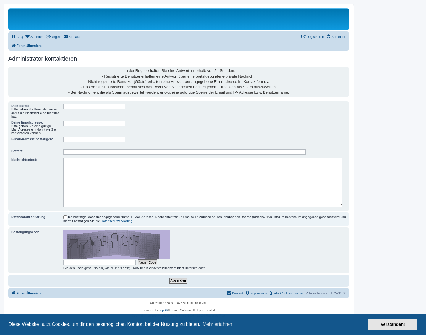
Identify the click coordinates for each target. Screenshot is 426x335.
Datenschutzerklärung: (28, 217)
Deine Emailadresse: (27, 122)
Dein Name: (20, 106)
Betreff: (17, 151)
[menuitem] (17, 36)
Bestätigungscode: (26, 232)
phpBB (163, 310)
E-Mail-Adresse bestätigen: (32, 139)
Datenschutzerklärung (117, 221)
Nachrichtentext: (24, 159)
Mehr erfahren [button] (217, 324)
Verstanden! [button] (393, 324)
